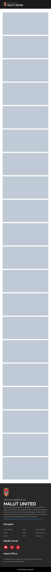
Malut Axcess (40, 533)
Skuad (6, 533)
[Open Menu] (45, 4)
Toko (24, 536)
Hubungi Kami (40, 529)
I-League (39, 536)
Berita (6, 536)
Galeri (24, 529)
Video (24, 533)
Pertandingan (8, 529)
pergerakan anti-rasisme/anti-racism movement (23, 519)
